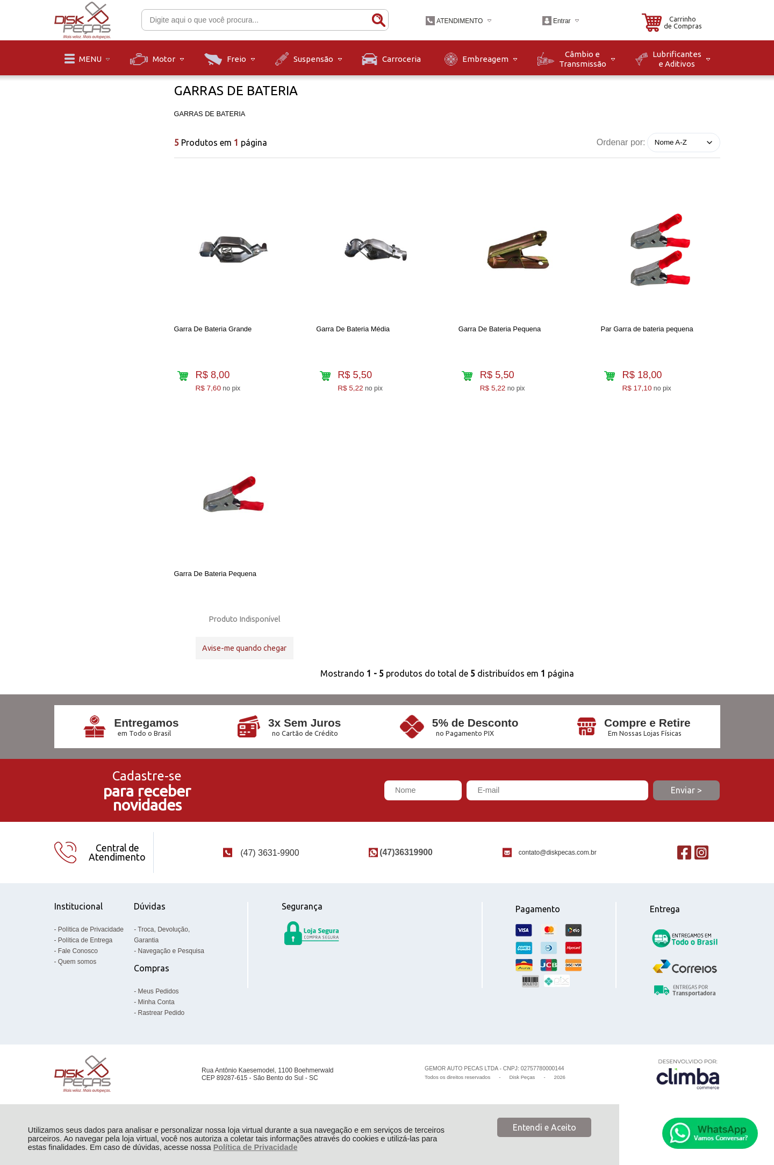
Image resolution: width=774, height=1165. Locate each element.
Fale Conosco (78, 969)
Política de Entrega (85, 958)
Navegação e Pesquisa (171, 969)
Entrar (562, 21)
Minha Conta (156, 1020)
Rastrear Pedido (161, 1031)
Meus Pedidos (158, 1009)
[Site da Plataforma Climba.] (688, 1093)
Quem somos (77, 980)
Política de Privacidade (255, 1147)
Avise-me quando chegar (244, 655)
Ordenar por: (621, 141)
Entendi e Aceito (544, 1127)
